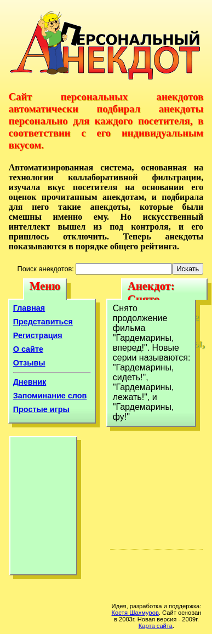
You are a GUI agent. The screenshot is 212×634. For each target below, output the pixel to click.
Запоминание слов (50, 395)
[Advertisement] (43, 508)
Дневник (30, 382)
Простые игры (41, 409)
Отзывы (29, 362)
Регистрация (37, 335)
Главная (29, 308)
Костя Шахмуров (135, 612)
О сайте (28, 349)
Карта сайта (156, 625)
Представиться (43, 321)
